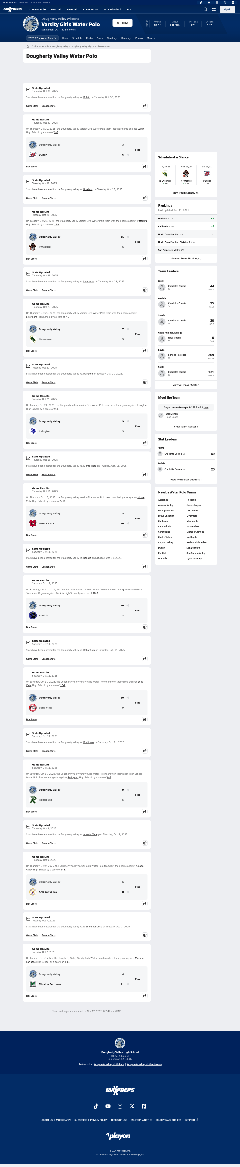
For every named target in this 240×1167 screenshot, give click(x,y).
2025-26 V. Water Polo (42, 38)
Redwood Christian (196, 542)
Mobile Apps (63, 1120)
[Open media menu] (214, 9)
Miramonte (192, 521)
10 (122, 605)
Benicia (87, 557)
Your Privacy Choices (168, 1119)
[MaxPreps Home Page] (28, 46)
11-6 (57, 224)
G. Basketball (112, 9)
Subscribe (80, 1120)
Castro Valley (165, 537)
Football (56, 9)
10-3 (95, 593)
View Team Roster (186, 426)
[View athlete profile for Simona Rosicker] (186, 349)
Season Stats (49, 105)
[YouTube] (209, 2)
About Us (47, 1120)
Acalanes (163, 499)
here (206, 407)
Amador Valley (91, 834)
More (150, 38)
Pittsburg (88, 189)
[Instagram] (217, 2)
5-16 (63, 501)
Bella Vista (89, 650)
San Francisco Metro (169, 250)
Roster (89, 38)
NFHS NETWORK (40, 2)
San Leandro (193, 547)
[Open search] (205, 9)
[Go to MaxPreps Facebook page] (144, 1107)
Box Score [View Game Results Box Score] (31, 166)
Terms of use (119, 1120)
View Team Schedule (186, 192)
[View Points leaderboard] (200, 453)
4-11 (67, 961)
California (163, 226)
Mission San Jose (92, 926)
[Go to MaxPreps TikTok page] (96, 1107)
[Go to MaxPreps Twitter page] (132, 1107)
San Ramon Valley (195, 553)
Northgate (191, 537)
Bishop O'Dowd (166, 510)
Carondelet (164, 531)
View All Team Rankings (186, 258)
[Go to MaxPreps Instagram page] (120, 1107)
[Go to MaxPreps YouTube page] (108, 1107)
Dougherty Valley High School (120, 1046)
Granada (162, 558)
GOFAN (24, 2)
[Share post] (145, 105)
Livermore (88, 281)
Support (192, 1120)
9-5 (109, 777)
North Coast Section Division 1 (174, 242)
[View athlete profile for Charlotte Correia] (186, 280)
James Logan (193, 505)
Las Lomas (192, 510)
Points (161, 447)
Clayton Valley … (167, 542)
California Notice (141, 1120)
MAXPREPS (10, 2)
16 (122, 523)
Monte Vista (89, 465)
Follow (122, 22)
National (162, 218)
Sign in (227, 9)
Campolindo (164, 526)
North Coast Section (168, 234)
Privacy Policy (99, 1120)
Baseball (72, 9)
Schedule (77, 38)
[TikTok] (201, 2)
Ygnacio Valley (194, 558)
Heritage (191, 499)
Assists (161, 463)
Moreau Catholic (195, 531)
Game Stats (32, 105)
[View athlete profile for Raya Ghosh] (186, 332)
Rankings (126, 38)
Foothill (162, 553)
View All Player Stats (186, 385)
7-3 (68, 316)
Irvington (88, 373)
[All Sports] (128, 9)
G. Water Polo (37, 9)
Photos (139, 38)
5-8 (63, 869)
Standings (112, 38)
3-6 (56, 132)
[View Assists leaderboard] (200, 469)
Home (65, 38)
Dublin (86, 97)
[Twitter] (225, 2)
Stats (100, 38)
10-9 (63, 685)
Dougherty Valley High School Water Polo (91, 46)
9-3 (56, 408)
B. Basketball (90, 9)
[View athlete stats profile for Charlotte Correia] (172, 453)
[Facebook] (233, 2)
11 (122, 237)
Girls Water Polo (41, 46)
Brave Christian (166, 515)
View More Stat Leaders (186, 479)
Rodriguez (88, 742)
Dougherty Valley (60, 46)
